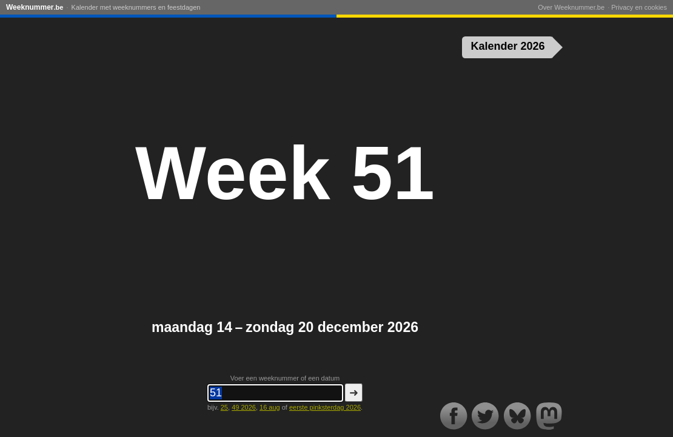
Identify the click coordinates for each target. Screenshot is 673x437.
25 (224, 407)
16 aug (269, 407)
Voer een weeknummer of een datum (285, 378)
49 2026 (244, 407)
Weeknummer (34, 7)
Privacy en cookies (639, 7)
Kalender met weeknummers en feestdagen (136, 7)
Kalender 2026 (508, 46)
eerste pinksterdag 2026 (325, 407)
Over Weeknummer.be (571, 7)
